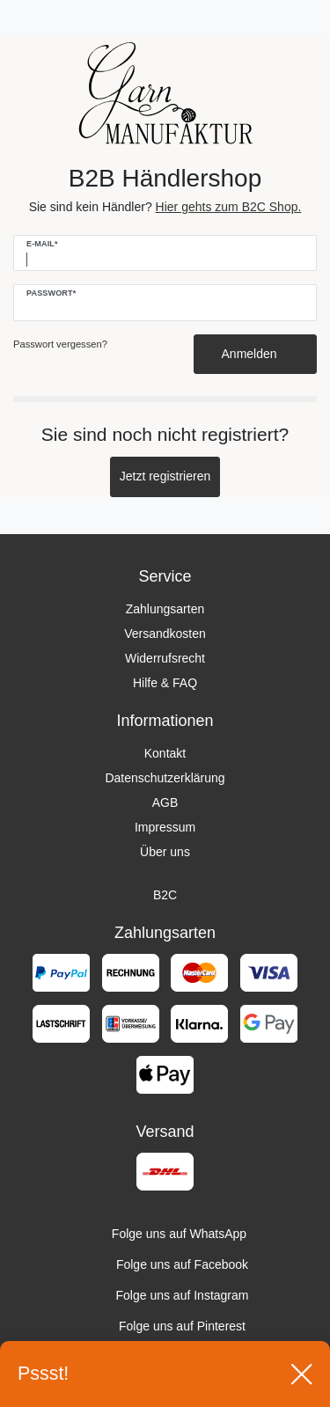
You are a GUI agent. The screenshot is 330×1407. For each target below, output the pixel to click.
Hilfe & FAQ (165, 683)
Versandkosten (165, 634)
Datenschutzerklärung (164, 778)
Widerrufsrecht (165, 658)
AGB (165, 802)
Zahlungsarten (165, 609)
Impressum (165, 827)
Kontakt (165, 753)
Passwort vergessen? (60, 344)
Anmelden (256, 354)
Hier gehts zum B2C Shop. (229, 207)
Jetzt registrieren (165, 476)
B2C (165, 895)
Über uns (165, 852)
